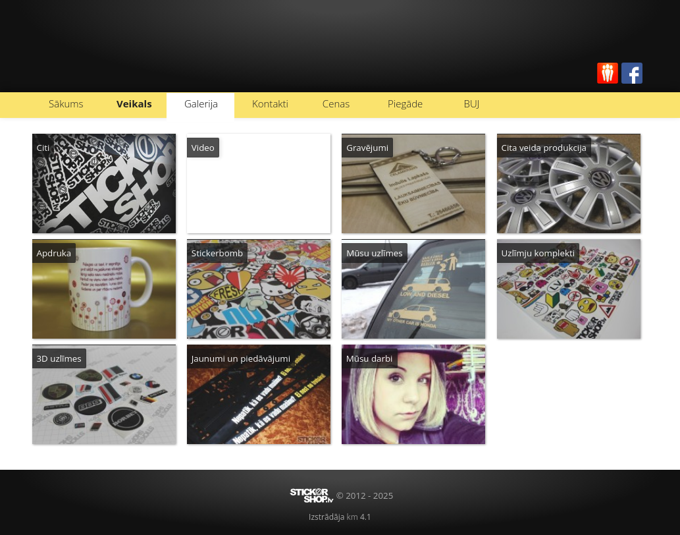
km (351, 516)
